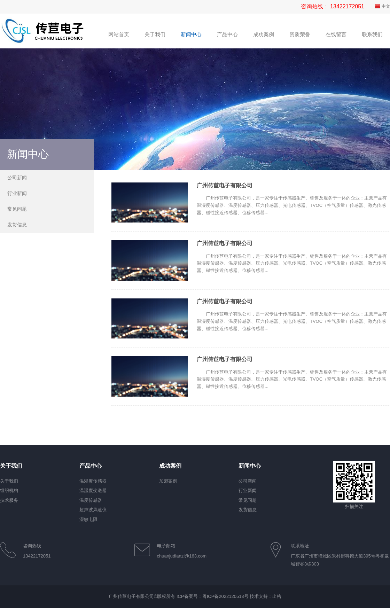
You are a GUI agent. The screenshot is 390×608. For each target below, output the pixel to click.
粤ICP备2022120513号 (225, 596)
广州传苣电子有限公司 (224, 185)
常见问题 (17, 209)
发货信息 (17, 224)
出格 (276, 596)
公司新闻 (17, 177)
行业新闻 (17, 193)
